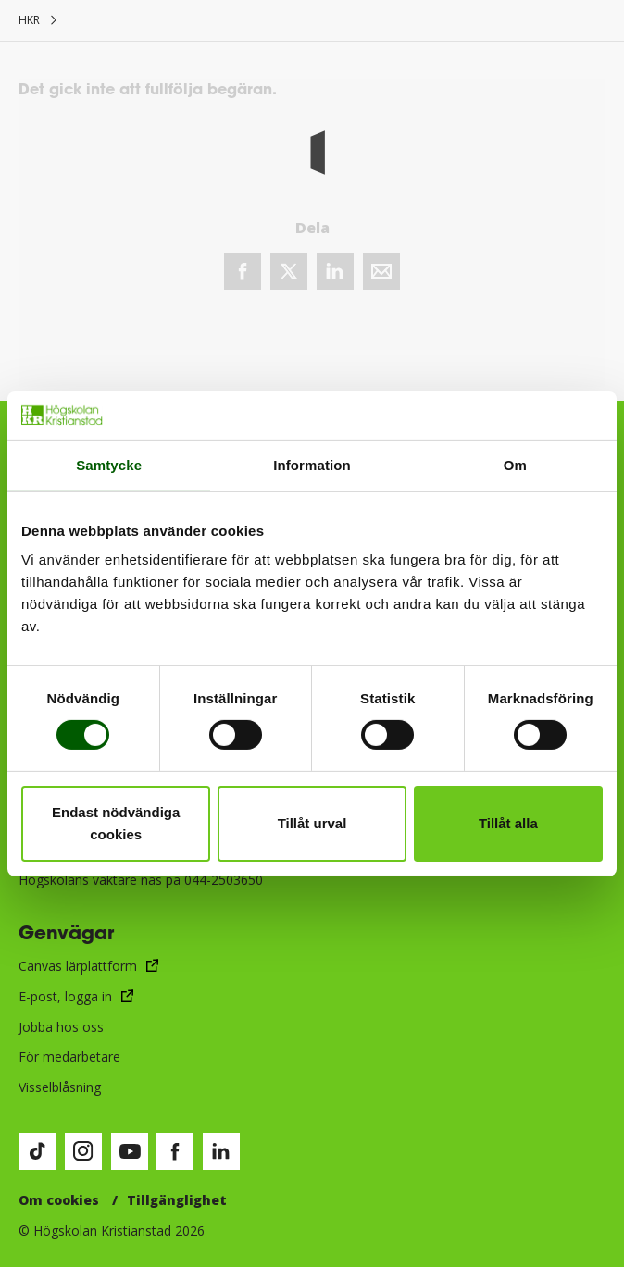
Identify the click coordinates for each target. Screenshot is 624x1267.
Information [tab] (312, 465)
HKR (29, 20)
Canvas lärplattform (78, 966)
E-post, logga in (65, 996)
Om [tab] (515, 465)
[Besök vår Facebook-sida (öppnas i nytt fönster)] (174, 1151)
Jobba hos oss (61, 1027)
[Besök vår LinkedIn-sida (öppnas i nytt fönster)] (221, 1151)
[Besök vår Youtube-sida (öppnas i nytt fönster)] (129, 1151)
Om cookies (59, 1200)
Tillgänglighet (177, 1200)
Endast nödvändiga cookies (116, 823)
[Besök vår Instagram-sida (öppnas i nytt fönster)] (83, 1151)
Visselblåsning (60, 1087)
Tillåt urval (312, 823)
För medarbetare (69, 1056)
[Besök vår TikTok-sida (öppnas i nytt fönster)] (37, 1151)
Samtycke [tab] (109, 465)
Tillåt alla (508, 823)
